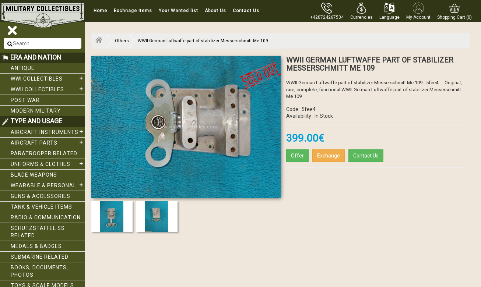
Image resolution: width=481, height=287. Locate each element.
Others (122, 40)
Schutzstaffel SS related (38, 231)
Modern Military (36, 111)
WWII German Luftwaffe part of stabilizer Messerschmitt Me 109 (203, 40)
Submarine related (40, 257)
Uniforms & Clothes (48, 163)
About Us (215, 10)
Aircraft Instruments (48, 131)
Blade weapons (34, 175)
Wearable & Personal (48, 185)
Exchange (328, 156)
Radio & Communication (46, 217)
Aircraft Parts (48, 142)
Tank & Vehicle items (41, 207)
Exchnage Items (133, 10)
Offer (297, 156)
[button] (361, 11)
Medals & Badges (36, 246)
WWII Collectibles (48, 89)
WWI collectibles (48, 78)
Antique (23, 68)
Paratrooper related (44, 153)
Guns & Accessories (40, 196)
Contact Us (246, 10)
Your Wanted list (178, 10)
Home (100, 10)
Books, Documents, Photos (39, 271)
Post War (25, 100)
